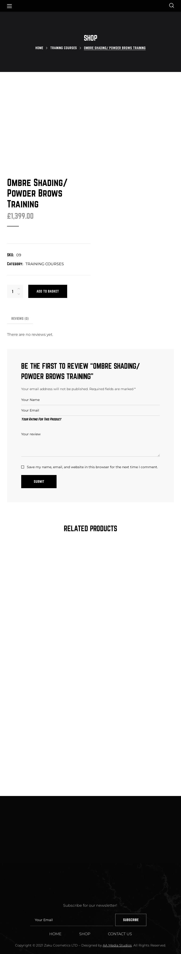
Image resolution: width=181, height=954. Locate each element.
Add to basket (48, 265)
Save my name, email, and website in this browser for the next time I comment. (92, 441)
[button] (171, 6)
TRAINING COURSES (63, 48)
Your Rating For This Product (41, 393)
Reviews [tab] (20, 292)
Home (39, 48)
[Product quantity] (12, 265)
